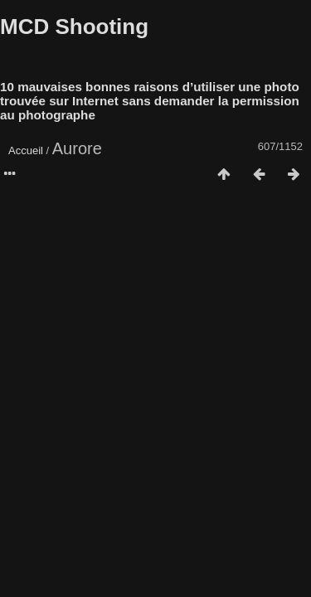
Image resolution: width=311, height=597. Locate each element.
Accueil (25, 150)
